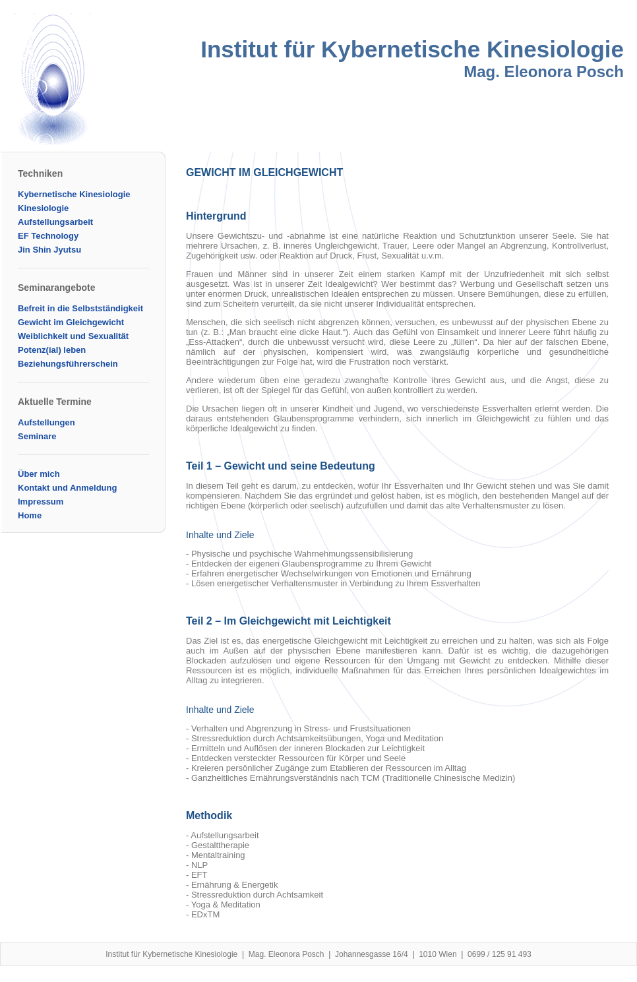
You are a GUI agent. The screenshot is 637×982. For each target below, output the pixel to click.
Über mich (39, 474)
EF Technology (48, 236)
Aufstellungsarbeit (55, 222)
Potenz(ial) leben (52, 350)
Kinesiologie (43, 208)
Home (30, 515)
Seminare (37, 436)
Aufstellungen (46, 422)
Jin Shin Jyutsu (49, 250)
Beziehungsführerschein (68, 364)
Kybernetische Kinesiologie (74, 194)
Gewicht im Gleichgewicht (71, 322)
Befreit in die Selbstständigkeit (80, 308)
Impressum (40, 501)
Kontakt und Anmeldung (67, 488)
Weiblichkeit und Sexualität (73, 336)
